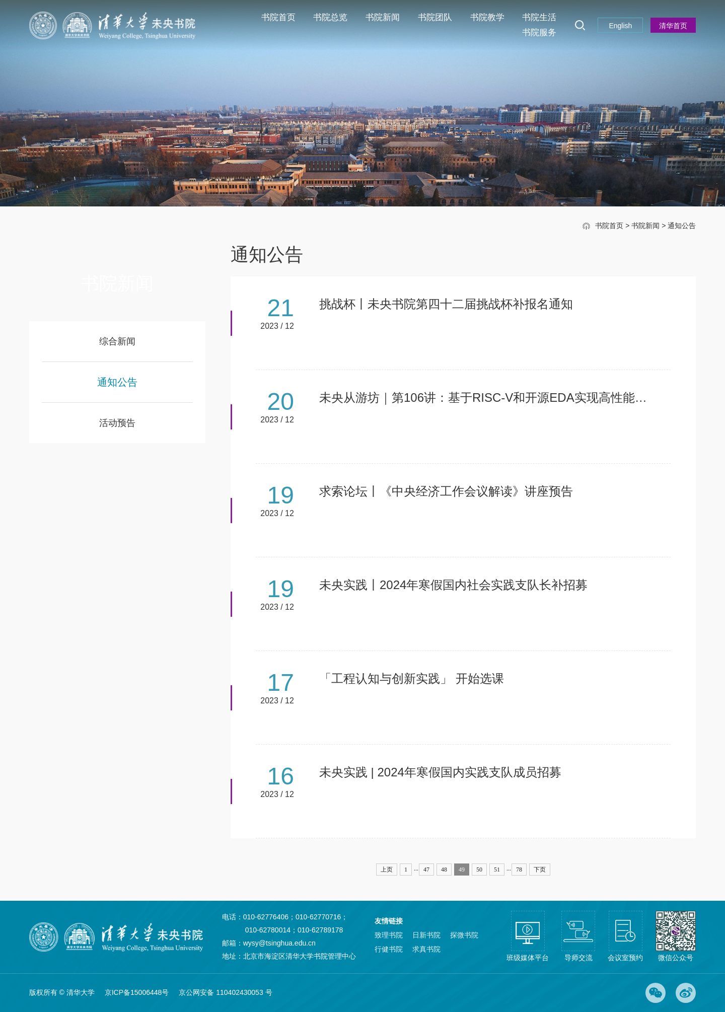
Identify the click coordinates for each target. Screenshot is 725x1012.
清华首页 (673, 26)
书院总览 (330, 17)
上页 (387, 869)
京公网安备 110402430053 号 (225, 992)
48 (444, 869)
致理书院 (389, 935)
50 (479, 869)
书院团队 (435, 17)
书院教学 (487, 17)
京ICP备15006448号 (137, 992)
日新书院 (426, 935)
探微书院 (464, 935)
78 (519, 869)
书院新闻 (383, 17)
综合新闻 (117, 341)
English (620, 26)
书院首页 (278, 17)
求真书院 (426, 949)
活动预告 (117, 423)
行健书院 (389, 949)
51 (497, 869)
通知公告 (682, 226)
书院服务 (539, 32)
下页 (540, 869)
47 (426, 869)
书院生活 (539, 17)
